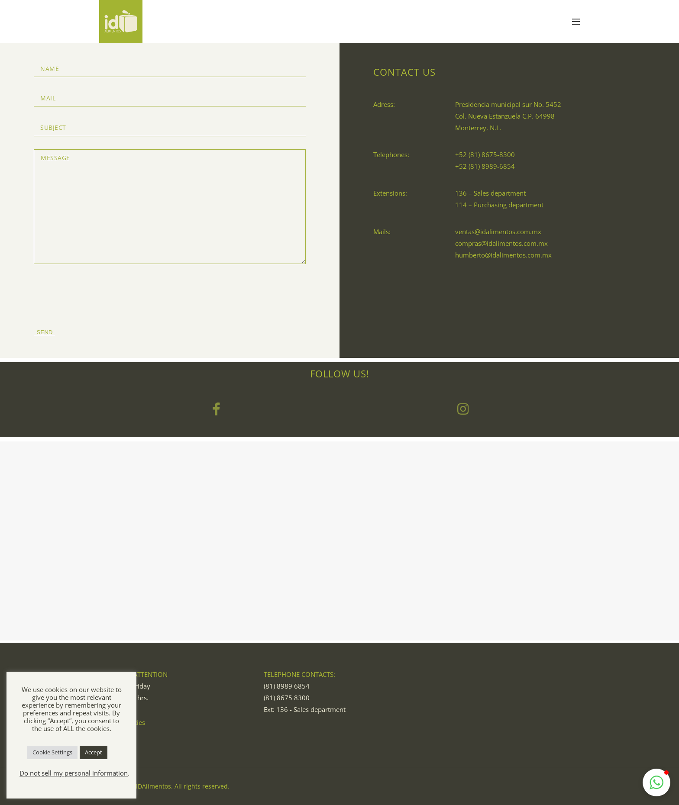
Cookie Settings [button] (52, 752)
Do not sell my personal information (73, 773)
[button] (656, 782)
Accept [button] (93, 752)
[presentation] (99, 294)
